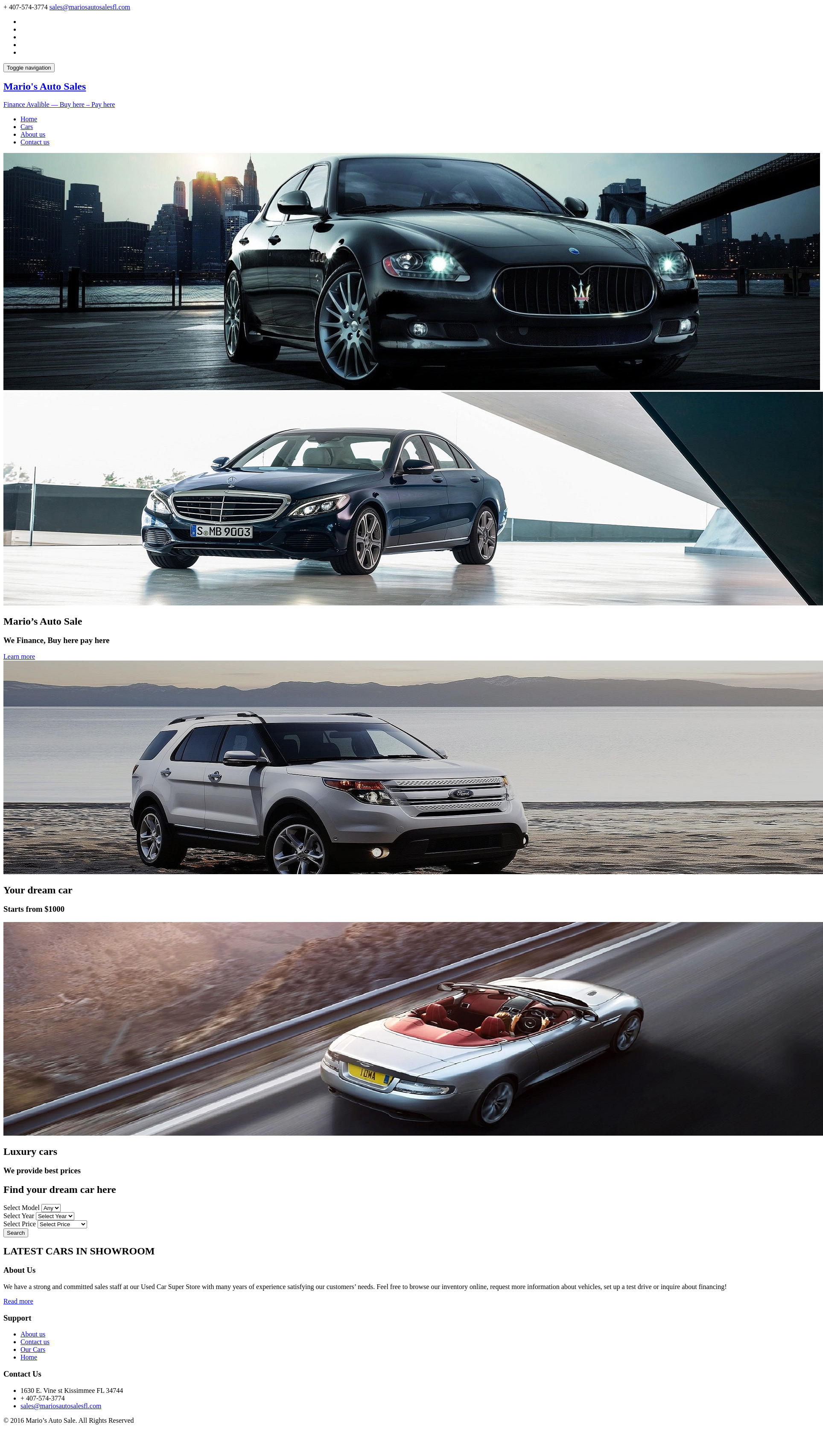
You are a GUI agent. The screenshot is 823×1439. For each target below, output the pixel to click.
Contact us (35, 142)
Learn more (19, 656)
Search (16, 1233)
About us (32, 134)
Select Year (18, 1215)
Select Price (19, 1224)
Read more (18, 1301)
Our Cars (32, 1349)
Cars (26, 126)
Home (28, 119)
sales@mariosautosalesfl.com (90, 7)
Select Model (21, 1207)
